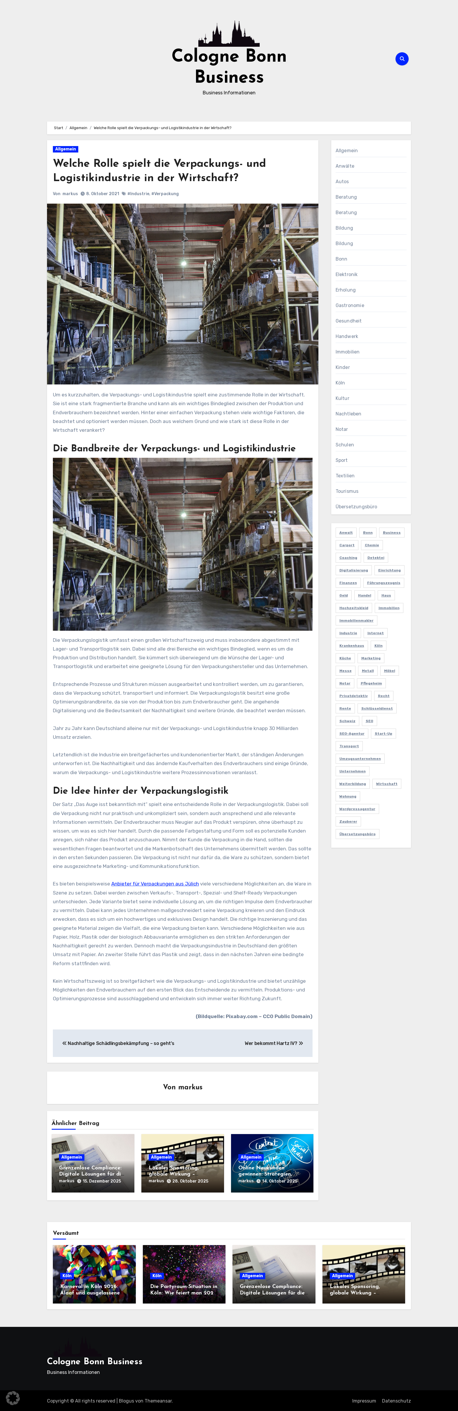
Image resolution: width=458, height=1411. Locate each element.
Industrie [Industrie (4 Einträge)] (348, 633)
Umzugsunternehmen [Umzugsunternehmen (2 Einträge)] (360, 759)
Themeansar (158, 1400)
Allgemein (65, 149)
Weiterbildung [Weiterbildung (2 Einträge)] (352, 784)
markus (70, 193)
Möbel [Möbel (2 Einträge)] (389, 671)
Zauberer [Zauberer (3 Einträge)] (348, 821)
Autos (342, 181)
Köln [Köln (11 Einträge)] (378, 646)
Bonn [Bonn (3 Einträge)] (368, 533)
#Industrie (138, 193)
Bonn (342, 259)
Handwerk (347, 336)
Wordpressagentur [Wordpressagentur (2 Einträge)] (357, 809)
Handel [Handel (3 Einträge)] (364, 595)
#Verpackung (165, 193)
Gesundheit (349, 321)
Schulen (345, 445)
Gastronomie (350, 305)
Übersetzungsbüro (356, 506)
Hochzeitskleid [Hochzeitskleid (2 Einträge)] (353, 608)
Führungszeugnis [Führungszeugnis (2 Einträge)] (383, 583)
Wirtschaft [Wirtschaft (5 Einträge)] (387, 784)
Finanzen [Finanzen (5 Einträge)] (348, 583)
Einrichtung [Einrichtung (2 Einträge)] (389, 570)
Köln (340, 383)
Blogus (126, 1400)
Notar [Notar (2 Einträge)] (345, 683)
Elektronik (347, 274)
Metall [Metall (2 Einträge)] (368, 671)
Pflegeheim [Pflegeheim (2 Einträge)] (371, 683)
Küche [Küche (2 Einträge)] (345, 658)
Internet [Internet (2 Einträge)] (375, 633)
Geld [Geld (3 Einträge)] (343, 595)
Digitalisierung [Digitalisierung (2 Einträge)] (353, 570)
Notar (342, 429)
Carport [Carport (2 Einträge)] (347, 545)
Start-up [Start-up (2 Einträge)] (383, 733)
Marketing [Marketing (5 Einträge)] (371, 658)
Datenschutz (396, 1400)
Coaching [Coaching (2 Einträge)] (348, 558)
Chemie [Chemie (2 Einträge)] (372, 545)
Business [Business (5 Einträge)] (392, 533)
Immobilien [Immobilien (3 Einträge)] (389, 608)
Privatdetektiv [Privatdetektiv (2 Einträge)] (353, 696)
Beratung (346, 197)
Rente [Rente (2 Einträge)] (345, 708)
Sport (342, 460)
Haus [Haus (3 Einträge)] (386, 595)
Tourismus (347, 491)
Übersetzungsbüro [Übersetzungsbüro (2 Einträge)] (357, 834)
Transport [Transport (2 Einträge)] (349, 746)
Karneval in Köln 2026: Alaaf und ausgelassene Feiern (90, 1292)
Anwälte (345, 166)
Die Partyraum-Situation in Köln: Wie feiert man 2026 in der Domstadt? (183, 1292)
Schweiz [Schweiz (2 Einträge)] (347, 721)
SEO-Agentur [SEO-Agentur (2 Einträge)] (352, 733)
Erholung (346, 290)
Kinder (343, 367)
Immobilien (348, 352)
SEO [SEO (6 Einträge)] (369, 721)
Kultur (342, 398)
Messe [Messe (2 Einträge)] (345, 671)
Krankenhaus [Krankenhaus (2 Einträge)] (351, 646)
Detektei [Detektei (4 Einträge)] (375, 558)
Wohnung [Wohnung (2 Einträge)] (347, 796)
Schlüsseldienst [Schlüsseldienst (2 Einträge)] (377, 708)
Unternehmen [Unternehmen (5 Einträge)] (352, 771)
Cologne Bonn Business (95, 1361)
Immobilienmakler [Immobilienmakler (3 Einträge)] (356, 620)
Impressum (364, 1400)
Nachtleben (349, 414)
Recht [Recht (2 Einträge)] (384, 696)
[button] (13, 1398)
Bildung (344, 228)
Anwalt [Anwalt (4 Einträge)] (346, 533)
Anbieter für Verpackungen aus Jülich (155, 884)
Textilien (345, 476)
